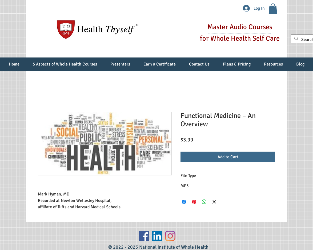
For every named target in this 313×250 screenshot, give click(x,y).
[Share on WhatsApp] (204, 202)
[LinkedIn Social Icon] (157, 236)
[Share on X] (214, 202)
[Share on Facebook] (184, 202)
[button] (272, 8)
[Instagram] (170, 236)
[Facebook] (144, 236)
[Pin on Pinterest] (194, 202)
